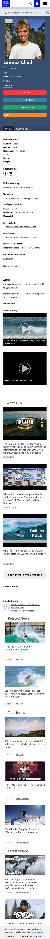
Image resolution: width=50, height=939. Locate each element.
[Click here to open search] (31, 3)
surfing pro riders (17, 13)
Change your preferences (32, 936)
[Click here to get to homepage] (5, 13)
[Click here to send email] (17, 593)
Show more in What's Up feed (25, 574)
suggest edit (26, 107)
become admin (27, 100)
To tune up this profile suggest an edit (23, 198)
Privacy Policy (37, 932)
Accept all (10, 936)
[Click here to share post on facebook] (6, 593)
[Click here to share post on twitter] (11, 593)
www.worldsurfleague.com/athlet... (19, 187)
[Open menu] (45, 3)
